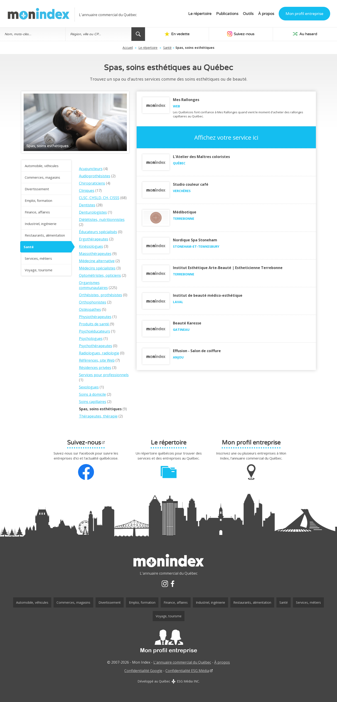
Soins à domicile (92, 394)
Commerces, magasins (42, 177)
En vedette (177, 33)
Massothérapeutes (95, 253)
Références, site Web (97, 360)
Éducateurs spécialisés (98, 231)
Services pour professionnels (104, 374)
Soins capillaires (92, 401)
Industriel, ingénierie (41, 223)
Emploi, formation (38, 200)
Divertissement (37, 189)
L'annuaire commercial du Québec (182, 662)
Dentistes (87, 205)
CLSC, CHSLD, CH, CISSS (99, 197)
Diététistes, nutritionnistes (102, 219)
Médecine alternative (97, 260)
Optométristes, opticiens (100, 275)
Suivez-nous (240, 33)
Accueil (128, 47)
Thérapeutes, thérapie (98, 416)
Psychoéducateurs (94, 331)
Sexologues (89, 387)
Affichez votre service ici (226, 137)
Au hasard (305, 33)
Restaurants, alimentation (45, 235)
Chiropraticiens (92, 183)
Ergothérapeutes (93, 239)
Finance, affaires (37, 212)
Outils (248, 13)
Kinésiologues (91, 246)
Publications (227, 13)
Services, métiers (38, 258)
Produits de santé (94, 323)
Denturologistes (93, 212)
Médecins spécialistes (97, 268)
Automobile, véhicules (42, 165)
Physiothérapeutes (95, 316)
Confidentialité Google (143, 670)
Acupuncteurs (91, 168)
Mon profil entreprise (304, 13)
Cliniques (86, 190)
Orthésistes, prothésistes (100, 294)
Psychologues (91, 338)
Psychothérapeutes (95, 345)
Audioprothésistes (94, 175)
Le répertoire (200, 13)
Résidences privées (95, 367)
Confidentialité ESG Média (187, 670)
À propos (266, 13)
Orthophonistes (92, 302)
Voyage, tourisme (38, 270)
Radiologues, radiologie (99, 353)
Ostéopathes (90, 309)
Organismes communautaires (93, 285)
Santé (167, 47)
